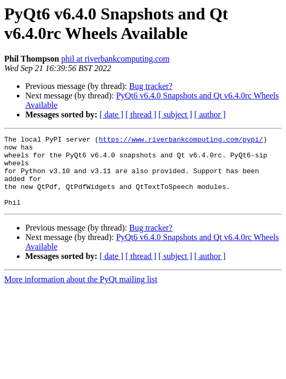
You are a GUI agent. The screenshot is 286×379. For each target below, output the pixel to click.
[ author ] (210, 114)
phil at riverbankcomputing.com (115, 58)
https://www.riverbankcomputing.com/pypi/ (180, 140)
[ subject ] (175, 114)
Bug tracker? (150, 86)
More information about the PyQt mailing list (80, 293)
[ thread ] (140, 114)
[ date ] (111, 114)
